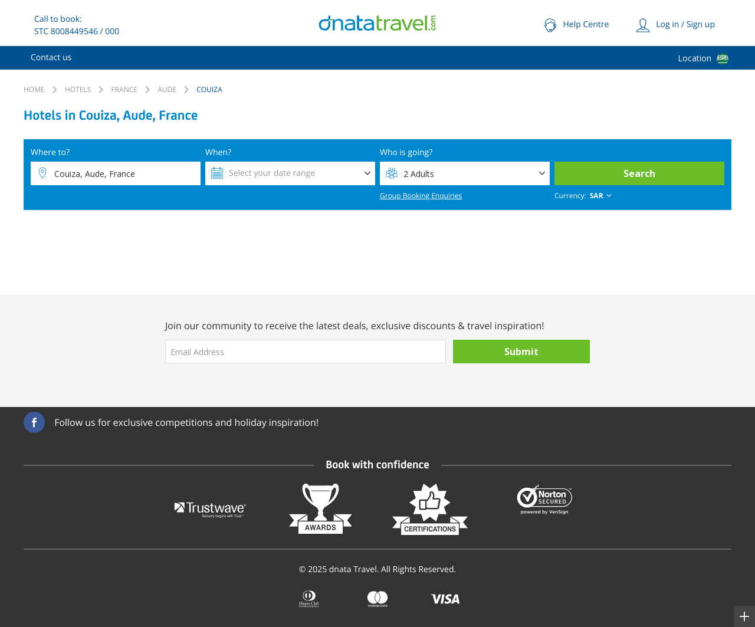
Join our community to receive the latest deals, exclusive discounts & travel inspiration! (354, 325)
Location (694, 58)
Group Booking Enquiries (421, 196)
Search (639, 173)
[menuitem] (51, 58)
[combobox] (584, 196)
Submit (521, 351)
